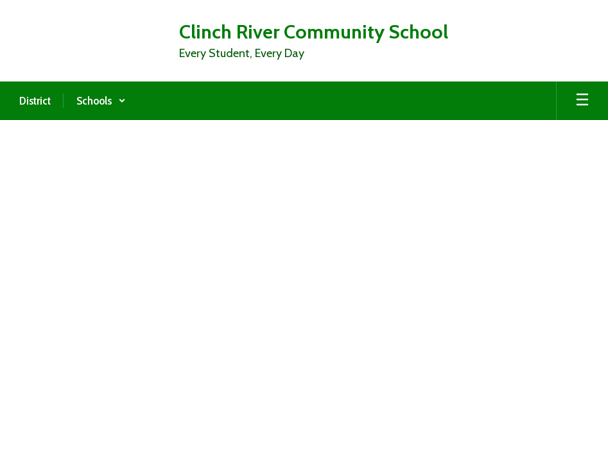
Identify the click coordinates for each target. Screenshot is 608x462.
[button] (101, 100)
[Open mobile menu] (582, 100)
